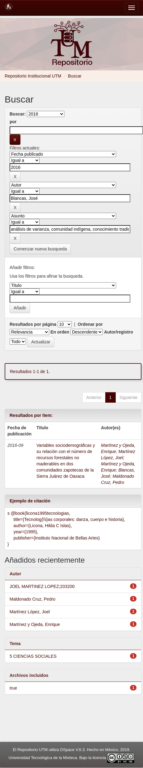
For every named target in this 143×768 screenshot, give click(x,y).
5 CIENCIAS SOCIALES (33, 656)
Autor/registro (118, 331)
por (13, 121)
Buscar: (18, 113)
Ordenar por (90, 324)
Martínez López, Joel (30, 611)
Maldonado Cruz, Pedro (32, 599)
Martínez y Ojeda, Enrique (35, 624)
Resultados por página (33, 324)
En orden (59, 331)
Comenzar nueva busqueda (40, 248)
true (13, 688)
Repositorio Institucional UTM (33, 75)
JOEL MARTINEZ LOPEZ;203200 (42, 586)
